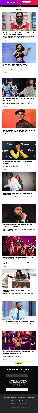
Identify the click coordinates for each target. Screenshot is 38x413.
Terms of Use (13, 381)
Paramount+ (24, 400)
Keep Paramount (30, 399)
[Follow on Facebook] (12, 403)
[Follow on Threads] (26, 403)
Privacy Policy (24, 381)
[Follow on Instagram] (17, 403)
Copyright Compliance (17, 399)
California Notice (30, 397)
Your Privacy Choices (22, 397)
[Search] (36, 6)
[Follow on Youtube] (20, 403)
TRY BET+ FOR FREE (26, 2)
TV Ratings (13, 400)
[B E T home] (19, 6)
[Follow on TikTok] (23, 403)
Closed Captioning (7, 399)
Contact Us (19, 400)
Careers (24, 399)
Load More (19, 363)
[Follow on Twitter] (14, 403)
